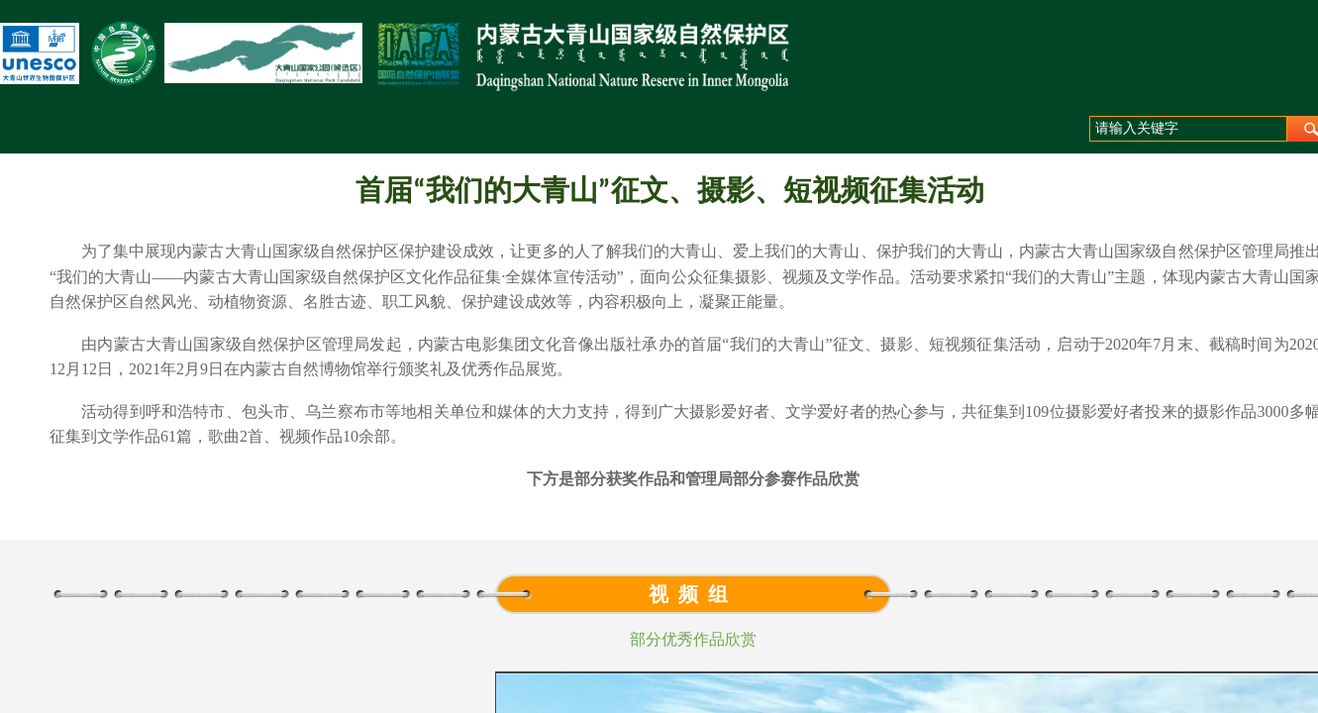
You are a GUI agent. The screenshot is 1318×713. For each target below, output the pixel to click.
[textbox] (1188, 129)
